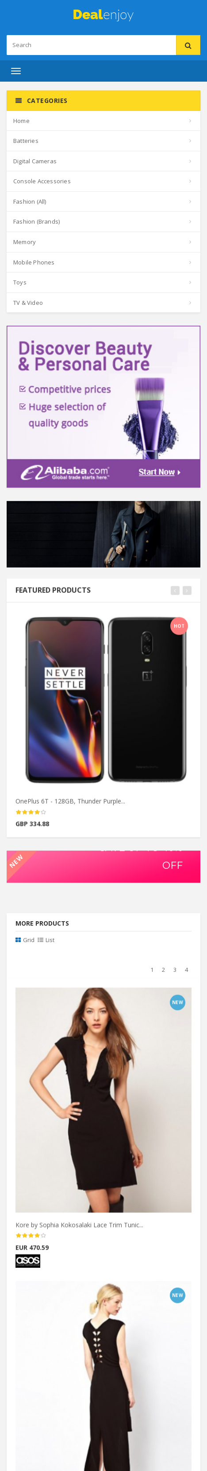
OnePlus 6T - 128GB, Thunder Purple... (70, 805)
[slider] (30, 817)
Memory (24, 242)
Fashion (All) (29, 201)
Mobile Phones (34, 262)
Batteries (25, 141)
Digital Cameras (35, 161)
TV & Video (28, 303)
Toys (20, 282)
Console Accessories (42, 181)
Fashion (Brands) (36, 221)
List (46, 940)
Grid (24, 940)
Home (21, 121)
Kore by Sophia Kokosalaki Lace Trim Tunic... (79, 1229)
